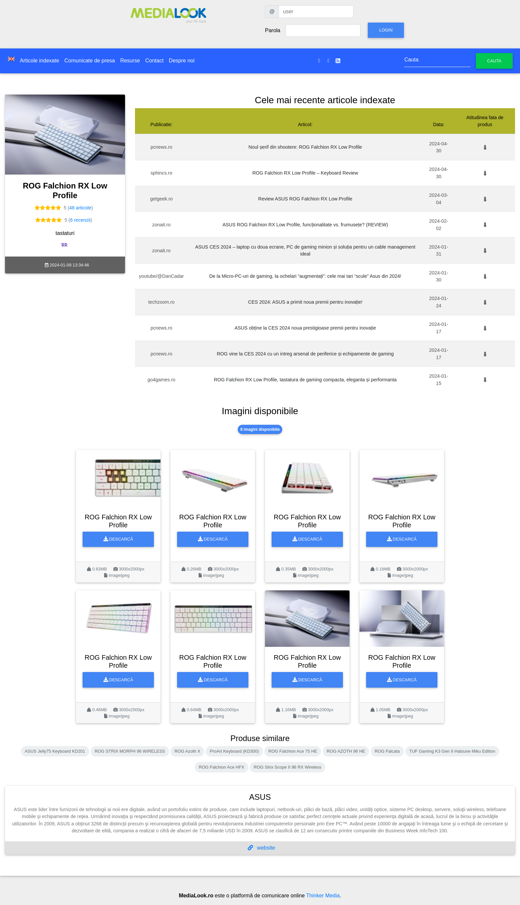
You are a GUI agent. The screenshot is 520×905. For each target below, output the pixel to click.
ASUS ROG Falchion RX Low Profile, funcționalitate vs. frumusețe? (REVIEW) (305, 224)
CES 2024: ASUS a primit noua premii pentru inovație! (305, 302)
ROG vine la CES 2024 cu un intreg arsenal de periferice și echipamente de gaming (305, 353)
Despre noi (181, 60)
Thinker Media (323, 895)
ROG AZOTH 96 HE (346, 751)
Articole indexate (39, 60)
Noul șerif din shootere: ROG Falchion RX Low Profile (305, 147)
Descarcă (118, 539)
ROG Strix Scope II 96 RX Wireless (287, 767)
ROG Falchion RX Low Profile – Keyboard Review (305, 173)
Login (385, 30)
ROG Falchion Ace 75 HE (292, 751)
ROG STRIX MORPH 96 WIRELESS (130, 751)
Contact (154, 60)
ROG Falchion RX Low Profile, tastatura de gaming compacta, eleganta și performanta (305, 379)
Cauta (494, 60)
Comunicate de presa (89, 60)
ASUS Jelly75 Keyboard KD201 (55, 751)
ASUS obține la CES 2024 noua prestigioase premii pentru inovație (305, 328)
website (261, 848)
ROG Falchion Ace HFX (221, 767)
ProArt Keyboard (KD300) (234, 751)
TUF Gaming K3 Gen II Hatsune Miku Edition (452, 751)
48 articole (80, 207)
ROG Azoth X (187, 751)
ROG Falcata (387, 751)
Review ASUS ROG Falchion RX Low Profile (305, 198)
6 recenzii (80, 220)
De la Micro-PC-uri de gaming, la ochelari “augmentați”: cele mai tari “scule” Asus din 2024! (305, 276)
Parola (272, 30)
